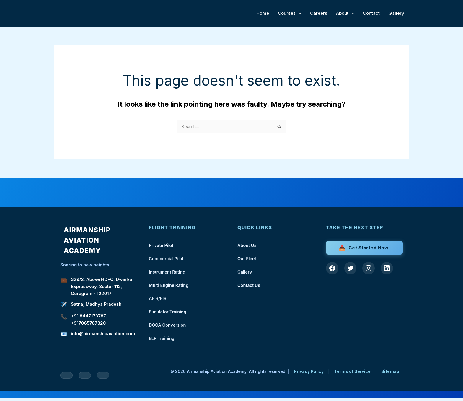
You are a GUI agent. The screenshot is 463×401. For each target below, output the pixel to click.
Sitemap (390, 374)
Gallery (396, 13)
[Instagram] (370, 268)
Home (262, 13)
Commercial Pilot (167, 259)
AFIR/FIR (158, 300)
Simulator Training (168, 313)
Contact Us (249, 286)
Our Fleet (247, 259)
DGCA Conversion (168, 327)
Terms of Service (352, 374)
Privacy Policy (309, 374)
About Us (247, 245)
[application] (298, 13)
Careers (318, 13)
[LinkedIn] (389, 268)
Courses (289, 13)
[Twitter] (351, 268)
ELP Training (162, 340)
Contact (371, 13)
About (345, 13)
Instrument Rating (168, 273)
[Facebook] (332, 268)
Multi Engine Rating (169, 286)
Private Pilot (162, 245)
